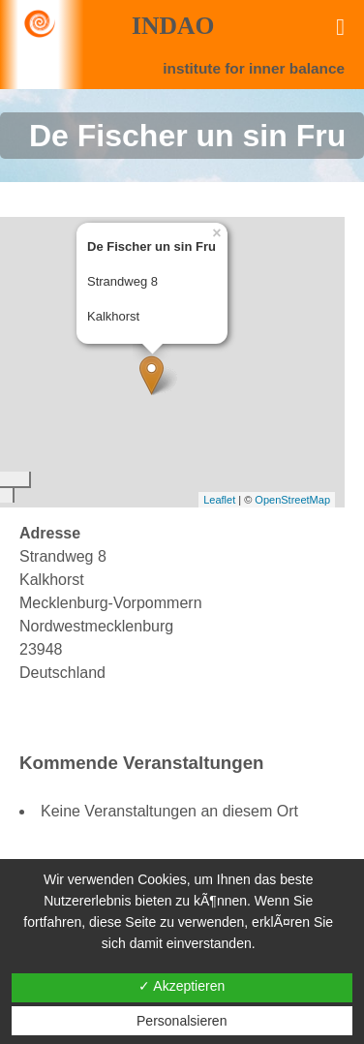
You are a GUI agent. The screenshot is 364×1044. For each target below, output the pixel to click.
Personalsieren (181, 1021)
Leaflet (219, 500)
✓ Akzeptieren (181, 986)
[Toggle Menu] (340, 27)
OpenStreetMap (292, 500)
